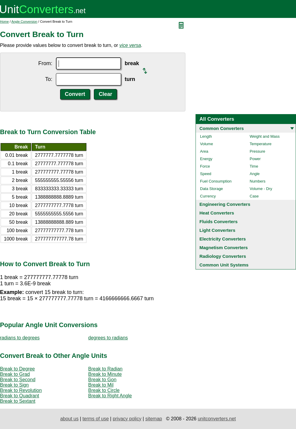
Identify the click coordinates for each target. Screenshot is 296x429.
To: (48, 79)
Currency (208, 196)
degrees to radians (108, 337)
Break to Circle (104, 390)
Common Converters (221, 128)
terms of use (96, 418)
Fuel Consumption (216, 181)
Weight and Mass (265, 136)
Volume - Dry (261, 188)
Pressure (257, 151)
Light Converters (217, 230)
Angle (255, 173)
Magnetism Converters (223, 247)
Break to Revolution (21, 390)
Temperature (260, 144)
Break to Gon (102, 379)
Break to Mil (100, 384)
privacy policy (127, 418)
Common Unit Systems (223, 264)
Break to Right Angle (110, 395)
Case (254, 196)
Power (255, 159)
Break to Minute (105, 374)
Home (4, 21)
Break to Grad (15, 374)
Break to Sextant (17, 401)
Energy (206, 159)
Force (205, 166)
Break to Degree (17, 368)
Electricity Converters (222, 238)
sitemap (153, 418)
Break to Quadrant (19, 395)
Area (204, 151)
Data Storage (211, 188)
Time (254, 166)
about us (69, 418)
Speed (205, 173)
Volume (206, 144)
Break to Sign (14, 384)
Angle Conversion (24, 21)
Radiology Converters (222, 256)
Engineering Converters (224, 204)
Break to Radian (105, 368)
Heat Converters (216, 212)
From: (45, 63)
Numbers (258, 181)
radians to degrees (20, 337)
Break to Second (17, 379)
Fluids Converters (218, 221)
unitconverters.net (217, 418)
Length (206, 136)
